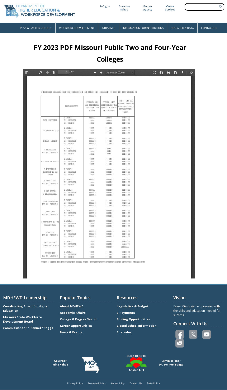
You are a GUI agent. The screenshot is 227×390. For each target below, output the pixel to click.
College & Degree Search (79, 319)
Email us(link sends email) (178, 340)
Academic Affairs (73, 313)
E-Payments (126, 313)
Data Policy (153, 383)
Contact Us (135, 383)
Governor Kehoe (124, 8)
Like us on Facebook (178, 331)
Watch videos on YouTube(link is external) (204, 331)
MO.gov (105, 6)
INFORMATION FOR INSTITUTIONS (143, 28)
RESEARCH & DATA (182, 28)
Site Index (124, 332)
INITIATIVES (108, 28)
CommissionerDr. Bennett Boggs (171, 362)
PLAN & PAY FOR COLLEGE (36, 28)
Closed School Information (136, 326)
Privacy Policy (75, 383)
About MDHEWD (72, 306)
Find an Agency (147, 8)
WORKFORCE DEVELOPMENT (76, 28)
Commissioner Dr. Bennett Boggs (28, 328)
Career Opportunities (76, 326)
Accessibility (117, 383)
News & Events (71, 332)
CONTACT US (209, 28)
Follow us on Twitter (193, 334)
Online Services (170, 8)
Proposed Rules (97, 383)
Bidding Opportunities (134, 319)
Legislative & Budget (133, 306)
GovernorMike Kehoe (60, 362)
